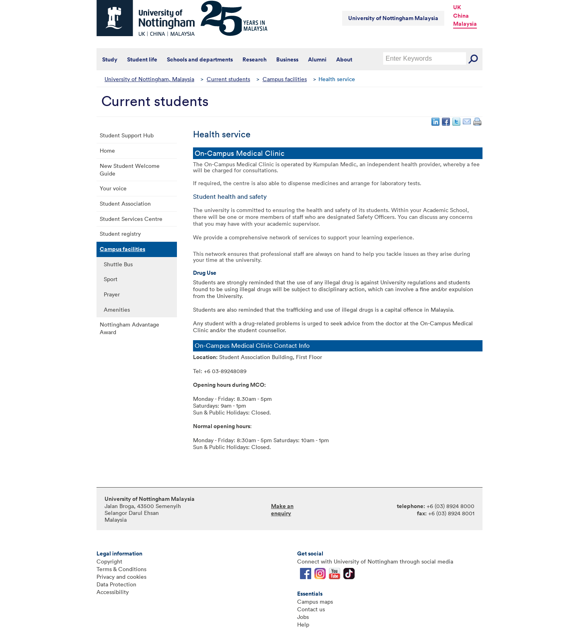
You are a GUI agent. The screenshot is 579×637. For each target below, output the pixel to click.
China (461, 16)
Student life (142, 59)
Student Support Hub (127, 135)
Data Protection (116, 584)
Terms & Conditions (121, 569)
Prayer (112, 294)
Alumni (317, 59)
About (344, 59)
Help (303, 624)
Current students (228, 79)
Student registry (120, 233)
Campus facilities (285, 79)
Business (287, 59)
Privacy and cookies (121, 576)
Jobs (303, 617)
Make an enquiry (282, 509)
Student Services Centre (131, 219)
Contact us (311, 609)
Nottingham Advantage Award (129, 328)
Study (109, 59)
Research (254, 59)
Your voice (113, 188)
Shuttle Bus (118, 264)
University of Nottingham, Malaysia (149, 79)
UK (457, 7)
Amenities (117, 309)
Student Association (125, 203)
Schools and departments (200, 59)
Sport (110, 279)
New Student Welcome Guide (130, 169)
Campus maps (315, 601)
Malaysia (465, 24)
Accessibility (112, 592)
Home (107, 150)
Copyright (109, 561)
